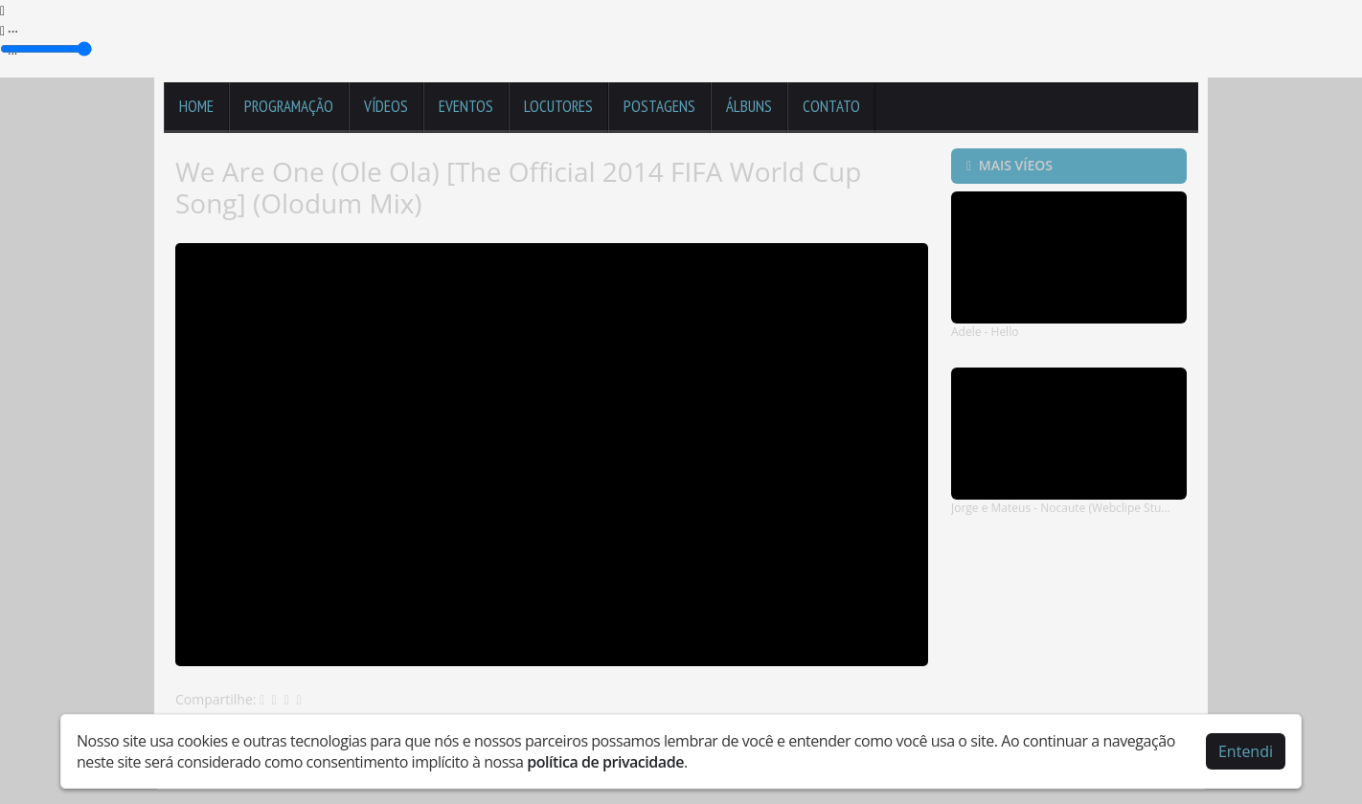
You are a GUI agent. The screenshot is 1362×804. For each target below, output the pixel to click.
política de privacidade (605, 761)
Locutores (558, 106)
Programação (288, 106)
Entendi (1245, 751)
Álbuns (749, 106)
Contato (831, 106)
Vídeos (386, 106)
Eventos (466, 106)
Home (196, 106)
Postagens (659, 106)
